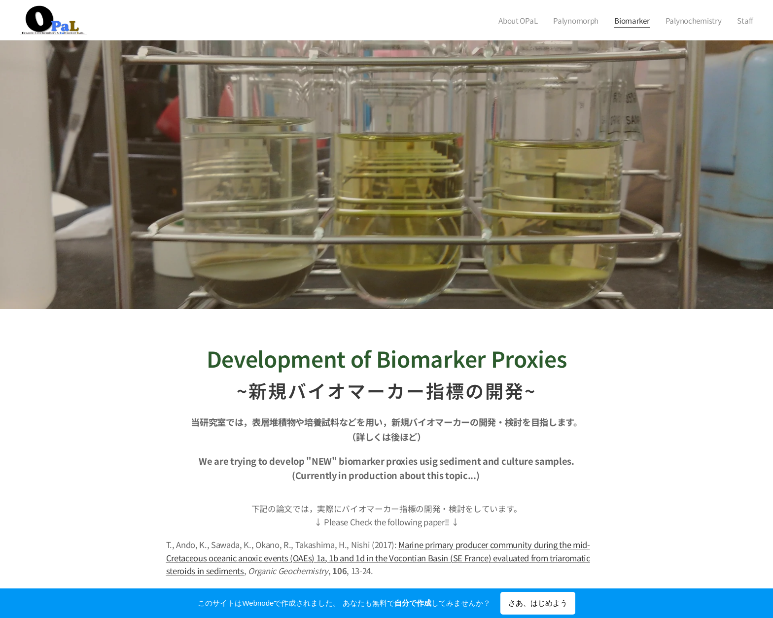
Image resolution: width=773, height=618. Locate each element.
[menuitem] (514, 20)
